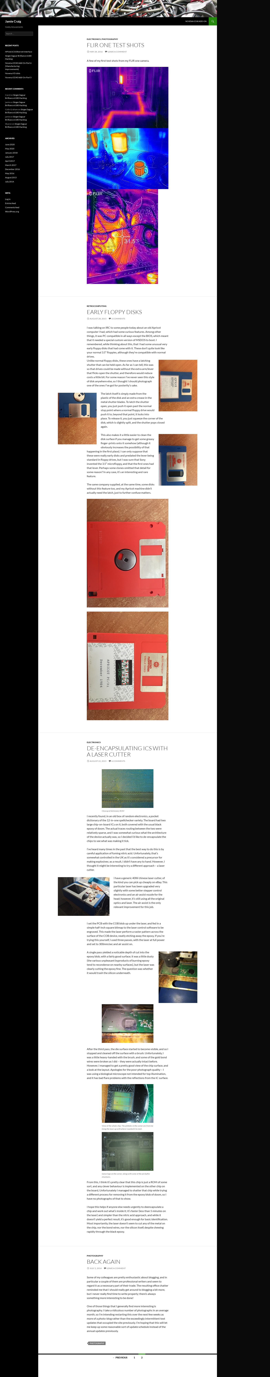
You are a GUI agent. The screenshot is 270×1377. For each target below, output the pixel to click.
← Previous (120, 1357)
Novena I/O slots (12, 73)
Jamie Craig (13, 21)
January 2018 (11, 152)
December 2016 (12, 169)
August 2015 (11, 177)
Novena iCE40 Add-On (195, 21)
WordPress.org (12, 211)
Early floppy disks (114, 311)
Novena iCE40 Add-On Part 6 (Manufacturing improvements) (18, 66)
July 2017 (9, 157)
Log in (8, 199)
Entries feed (10, 203)
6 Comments (118, 761)
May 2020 (9, 148)
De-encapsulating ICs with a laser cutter (127, 751)
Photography (110, 39)
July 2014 (9, 181)
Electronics (94, 39)
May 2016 (9, 173)
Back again (103, 1261)
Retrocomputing (97, 306)
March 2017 (10, 165)
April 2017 (10, 161)
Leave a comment (117, 51)
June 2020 (10, 144)
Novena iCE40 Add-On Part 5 (18, 77)
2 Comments (118, 318)
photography (97, 1343)
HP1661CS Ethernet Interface (18, 51)
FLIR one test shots (115, 44)
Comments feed (12, 207)
